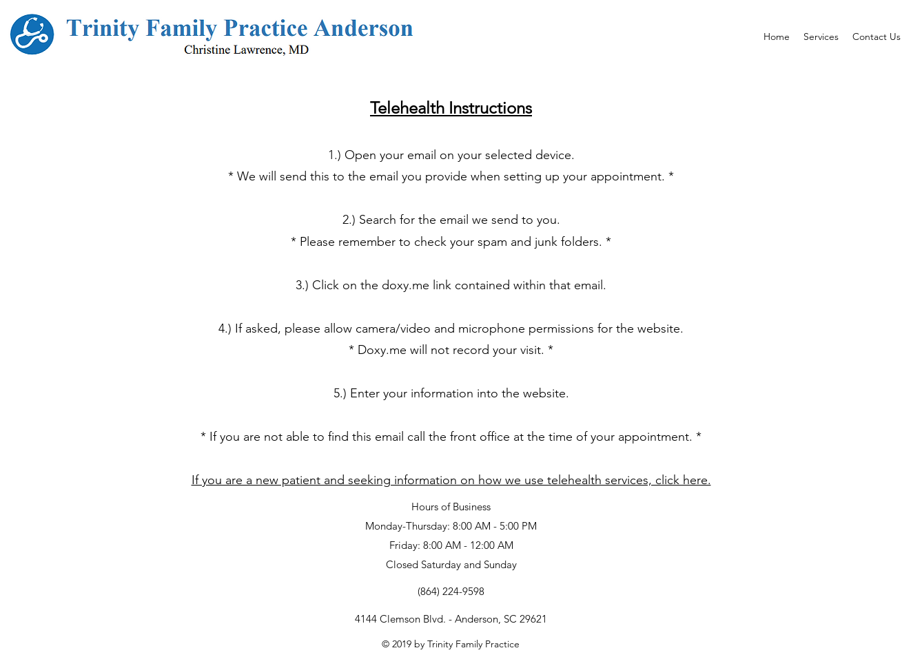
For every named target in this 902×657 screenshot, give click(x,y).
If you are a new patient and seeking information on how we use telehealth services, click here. (451, 480)
